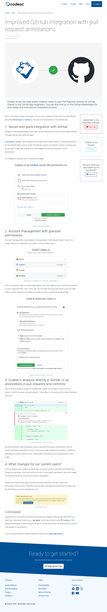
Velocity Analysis (11, 589)
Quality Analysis (11, 585)
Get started (42, 589)
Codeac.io (66, 520)
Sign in (96, 4)
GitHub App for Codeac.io (22, 120)
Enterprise (8, 596)
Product (64, 4)
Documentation (43, 585)
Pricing (73, 4)
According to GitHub (13, 142)
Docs (88, 4)
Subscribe (91, 127)
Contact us (76, 585)
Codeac (7, 13)
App (41, 159)
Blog (80, 4)
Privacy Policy (43, 596)
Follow (91, 149)
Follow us (91, 174)
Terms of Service (44, 592)
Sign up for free (53, 566)
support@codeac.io (56, 534)
